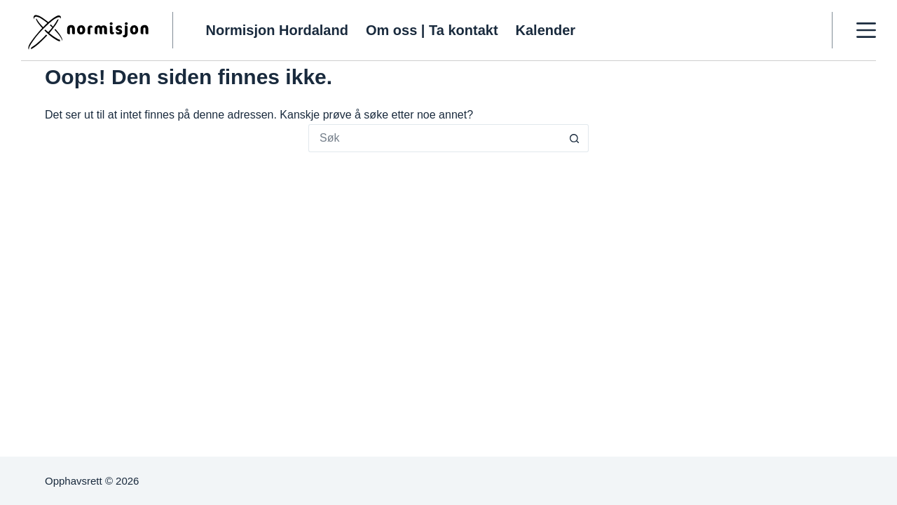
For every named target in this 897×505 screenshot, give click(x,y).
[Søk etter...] (434, 138)
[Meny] (866, 30)
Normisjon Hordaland (277, 30)
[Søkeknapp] (575, 138)
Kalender (546, 30)
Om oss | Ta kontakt (432, 30)
